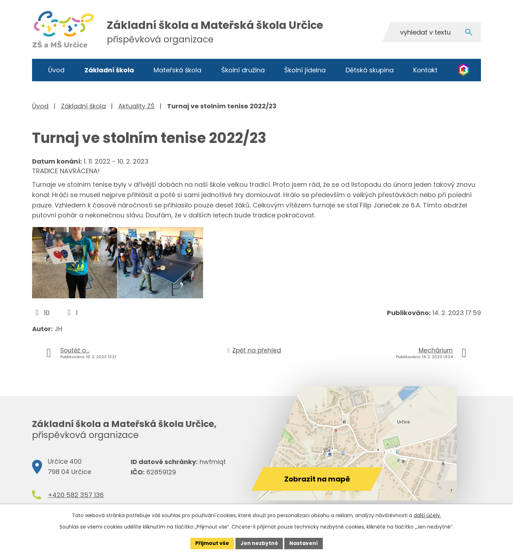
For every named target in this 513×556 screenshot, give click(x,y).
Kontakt (425, 70)
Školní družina (243, 70)
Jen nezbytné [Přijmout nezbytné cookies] (259, 543)
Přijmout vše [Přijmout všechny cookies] (212, 543)
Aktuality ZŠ (136, 106)
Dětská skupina (370, 70)
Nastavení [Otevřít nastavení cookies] (303, 543)
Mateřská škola (177, 70)
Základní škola (109, 70)
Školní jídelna (305, 70)
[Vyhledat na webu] (431, 32)
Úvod (56, 70)
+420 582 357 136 (76, 494)
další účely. (427, 515)
